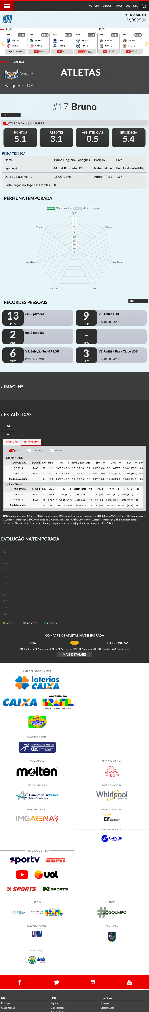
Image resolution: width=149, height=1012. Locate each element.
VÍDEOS (107, 5)
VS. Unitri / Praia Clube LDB (118, 351)
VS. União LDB (109, 314)
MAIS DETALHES (75, 654)
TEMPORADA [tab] (31, 441)
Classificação (8, 1007)
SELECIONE (117, 643)
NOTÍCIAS (94, 5)
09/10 (35, 359)
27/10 (109, 322)
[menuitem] (94, 6)
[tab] (8, 427)
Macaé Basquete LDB (68, 168)
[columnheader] (44, 462)
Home (4, 62)
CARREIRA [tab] (12, 441)
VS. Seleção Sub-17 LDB (42, 351)
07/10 (109, 359)
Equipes (5, 1003)
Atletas (19, 62)
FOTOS (119, 5)
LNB (128, 5)
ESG (135, 5)
